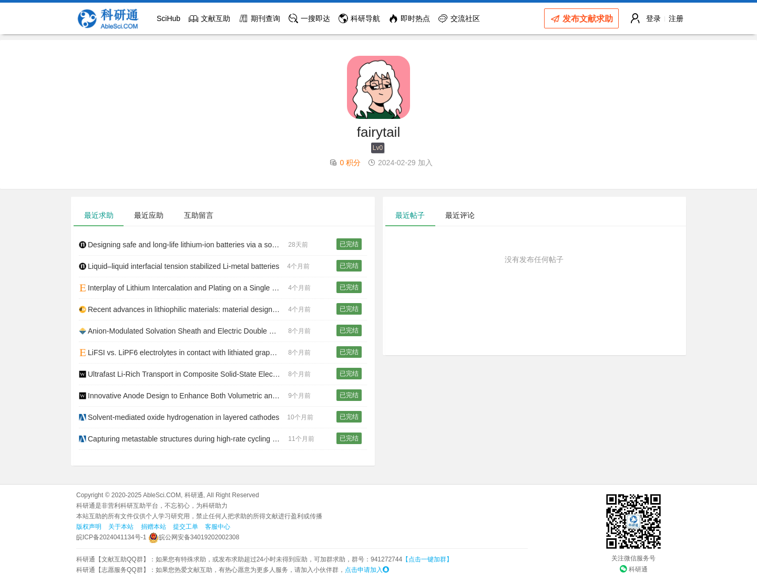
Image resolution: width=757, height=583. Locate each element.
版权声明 (88, 526)
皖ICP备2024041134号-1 (111, 537)
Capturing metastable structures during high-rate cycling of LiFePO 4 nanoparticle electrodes (183, 439)
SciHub (168, 18)
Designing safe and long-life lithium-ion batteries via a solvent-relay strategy (183, 244)
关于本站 (121, 526)
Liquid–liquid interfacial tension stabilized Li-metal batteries (179, 266)
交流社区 (459, 18)
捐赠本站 (153, 526)
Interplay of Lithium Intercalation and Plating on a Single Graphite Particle (183, 288)
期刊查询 (259, 18)
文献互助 (209, 18)
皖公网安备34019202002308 (193, 537)
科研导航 (359, 18)
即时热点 (409, 18)
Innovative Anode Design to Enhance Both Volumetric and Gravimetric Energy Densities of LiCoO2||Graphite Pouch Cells (183, 395)
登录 (653, 18)
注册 (676, 18)
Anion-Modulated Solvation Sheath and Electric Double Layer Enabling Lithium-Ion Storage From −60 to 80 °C (183, 331)
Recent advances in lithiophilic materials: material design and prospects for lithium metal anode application (183, 309)
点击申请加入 (367, 570)
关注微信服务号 (633, 558)
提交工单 (185, 526)
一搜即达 (309, 18)
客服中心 (217, 526)
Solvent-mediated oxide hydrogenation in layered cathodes (179, 417)
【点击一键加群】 (427, 559)
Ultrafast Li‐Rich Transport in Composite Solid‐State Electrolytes (183, 374)
